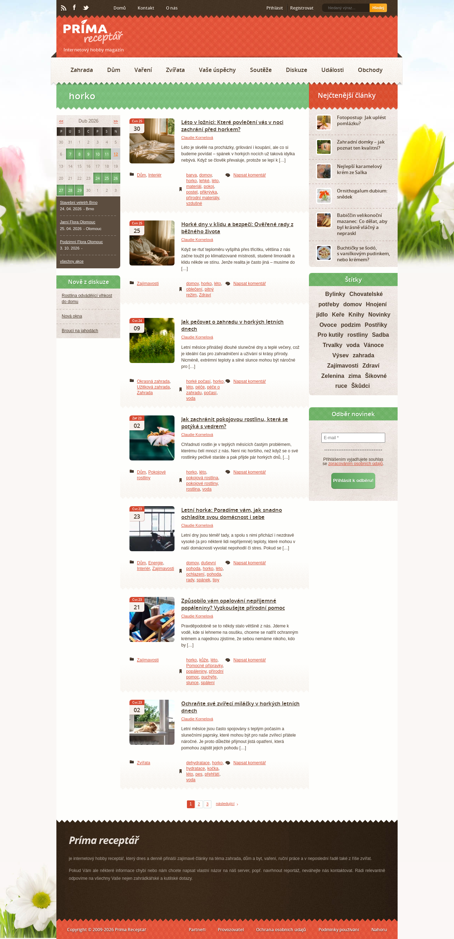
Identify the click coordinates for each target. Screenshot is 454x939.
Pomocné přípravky (204, 665)
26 (116, 178)
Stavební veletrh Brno (79, 202)
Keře (338, 315)
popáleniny (196, 671)
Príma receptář (93, 31)
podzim (351, 325)
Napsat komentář (249, 175)
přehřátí (212, 774)
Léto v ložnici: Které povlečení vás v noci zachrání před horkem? (232, 125)
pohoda (214, 574)
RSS (64, 8)
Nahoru (379, 930)
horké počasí (198, 381)
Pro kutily (330, 335)
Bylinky (335, 294)
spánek (203, 579)
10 (97, 154)
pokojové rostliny (202, 483)
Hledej (378, 8)
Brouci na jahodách (80, 330)
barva (191, 175)
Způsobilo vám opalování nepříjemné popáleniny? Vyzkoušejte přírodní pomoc (233, 604)
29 (79, 190)
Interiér (154, 175)
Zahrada (82, 70)
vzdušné (194, 203)
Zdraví (205, 294)
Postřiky (376, 325)
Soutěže (261, 70)
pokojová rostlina (202, 477)
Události (332, 70)
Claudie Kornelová (197, 137)
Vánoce (374, 345)
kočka (212, 768)
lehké (204, 180)
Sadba (380, 335)
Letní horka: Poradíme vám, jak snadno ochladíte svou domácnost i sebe (231, 513)
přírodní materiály (202, 197)
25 (107, 178)
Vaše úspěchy (217, 70)
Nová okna (72, 316)
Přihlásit (274, 8)
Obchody (370, 70)
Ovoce (328, 325)
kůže (203, 660)
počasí (210, 392)
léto (215, 180)
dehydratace (198, 762)
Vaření (143, 70)
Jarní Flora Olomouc (77, 222)
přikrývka (208, 192)
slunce (192, 682)
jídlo (322, 315)
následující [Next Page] (225, 803)
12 (116, 154)
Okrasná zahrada (153, 381)
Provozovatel (231, 930)
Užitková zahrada (153, 387)
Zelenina (332, 376)
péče (200, 387)
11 (107, 154)
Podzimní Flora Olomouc (81, 242)
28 (70, 190)
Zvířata (175, 70)
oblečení (194, 289)
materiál (193, 186)
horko (191, 180)
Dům (113, 70)
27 (61, 190)
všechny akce (72, 261)
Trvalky (332, 345)
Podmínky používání (339, 930)
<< (61, 121)
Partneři (197, 930)
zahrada (363, 355)
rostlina (193, 489)
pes (198, 774)
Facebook (75, 8)
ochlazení (195, 574)
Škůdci (360, 386)
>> (116, 121)
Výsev (340, 355)
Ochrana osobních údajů (281, 930)
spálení (208, 682)
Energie (155, 562)
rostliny (358, 335)
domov (205, 175)
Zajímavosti (148, 283)
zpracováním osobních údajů (355, 463)
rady (190, 579)
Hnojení (376, 304)
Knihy (356, 315)
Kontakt (146, 8)
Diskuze (296, 70)
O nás (172, 8)
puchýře (209, 677)
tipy (216, 579)
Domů (120, 8)
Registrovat (302, 8)
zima (354, 376)
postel (192, 192)
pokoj (209, 186)
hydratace (195, 768)
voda (190, 398)
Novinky (379, 315)
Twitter (86, 8)
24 (97, 178)
